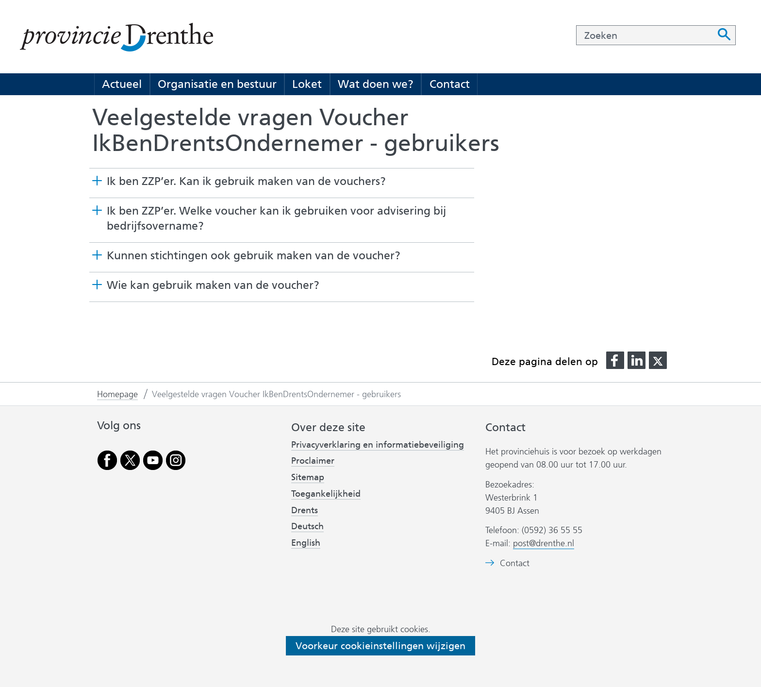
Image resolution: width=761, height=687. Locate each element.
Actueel (122, 84)
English (305, 542)
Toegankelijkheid (326, 493)
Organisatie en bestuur (217, 84)
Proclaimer (312, 460)
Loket (307, 84)
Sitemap (307, 477)
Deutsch (307, 526)
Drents (304, 510)
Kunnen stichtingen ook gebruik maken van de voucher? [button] (253, 255)
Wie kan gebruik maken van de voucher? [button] (213, 285)
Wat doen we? (376, 84)
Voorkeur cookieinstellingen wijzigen (380, 646)
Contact (450, 84)
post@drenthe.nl (543, 543)
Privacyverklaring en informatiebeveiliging (377, 444)
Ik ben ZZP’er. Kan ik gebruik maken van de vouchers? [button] (246, 181)
